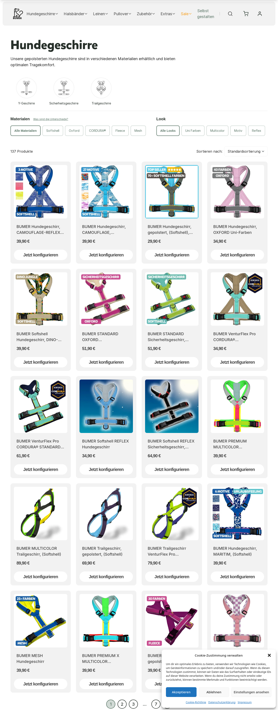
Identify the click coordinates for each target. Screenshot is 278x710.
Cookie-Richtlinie (196, 702)
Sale (186, 14)
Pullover (123, 14)
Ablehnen (214, 692)
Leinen (100, 14)
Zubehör (146, 14)
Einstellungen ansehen (251, 692)
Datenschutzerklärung (221, 702)
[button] (269, 655)
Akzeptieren (181, 692)
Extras (168, 14)
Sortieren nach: (209, 151)
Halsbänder (76, 14)
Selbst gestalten (205, 13)
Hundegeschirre (42, 14)
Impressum (245, 702)
